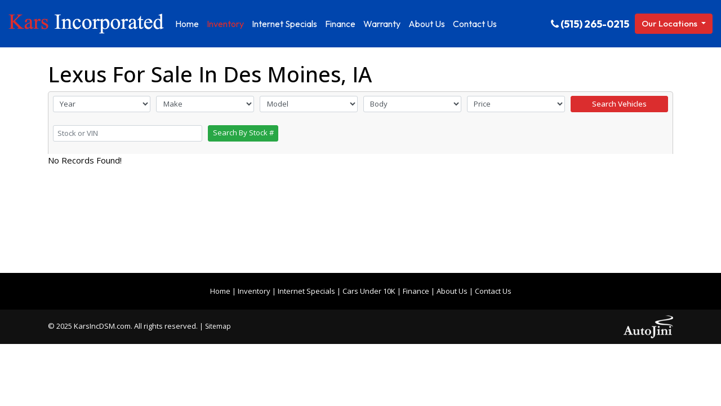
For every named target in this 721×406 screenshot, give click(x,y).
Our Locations (670, 23)
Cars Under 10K (368, 291)
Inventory (254, 291)
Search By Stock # (243, 132)
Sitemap (218, 326)
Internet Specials (306, 291)
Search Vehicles (619, 104)
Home (220, 291)
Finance (416, 291)
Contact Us (493, 291)
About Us (452, 291)
